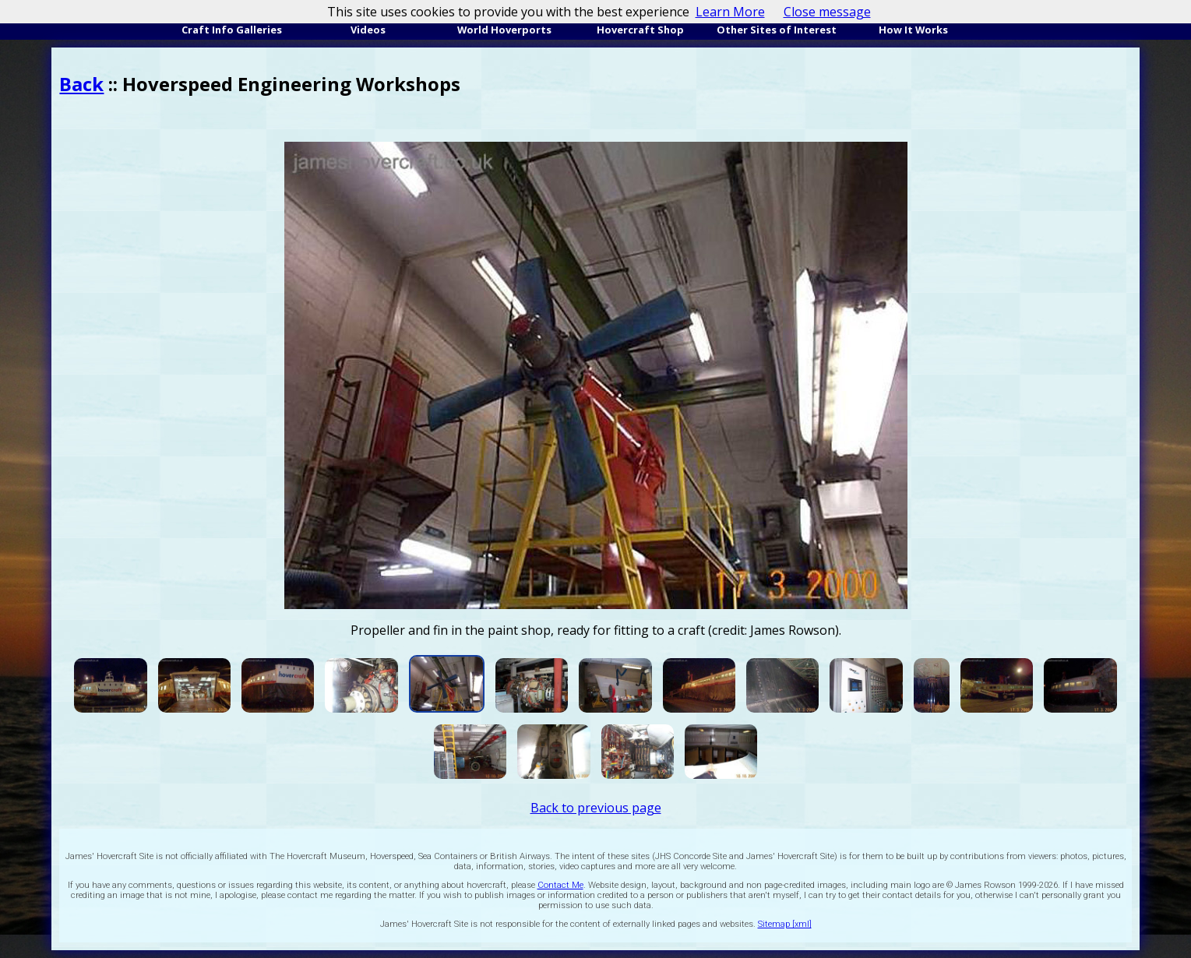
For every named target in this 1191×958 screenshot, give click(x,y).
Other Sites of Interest (777, 30)
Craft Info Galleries (231, 30)
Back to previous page (595, 807)
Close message (827, 11)
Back (81, 84)
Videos (368, 30)
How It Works (913, 30)
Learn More (730, 11)
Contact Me (560, 885)
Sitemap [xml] (785, 924)
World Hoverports (504, 30)
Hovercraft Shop (640, 30)
